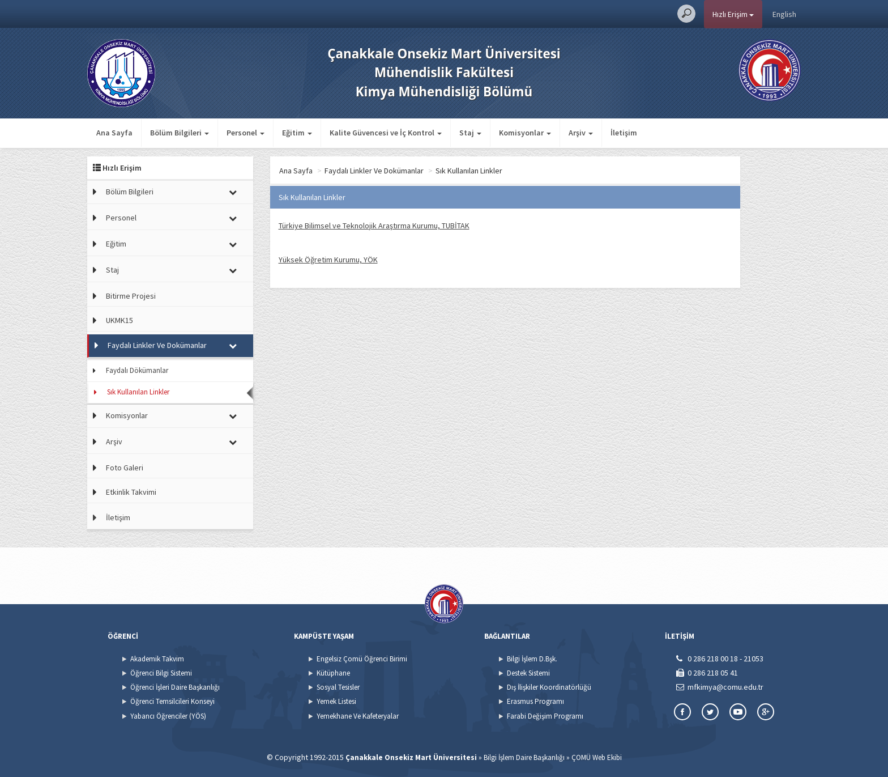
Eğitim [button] (297, 133)
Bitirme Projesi (131, 296)
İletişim (623, 133)
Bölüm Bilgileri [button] (179, 133)
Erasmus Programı (535, 701)
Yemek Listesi (336, 701)
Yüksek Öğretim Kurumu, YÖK (328, 259)
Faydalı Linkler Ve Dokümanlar (157, 345)
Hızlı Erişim (733, 14)
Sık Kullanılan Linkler (138, 392)
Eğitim (116, 244)
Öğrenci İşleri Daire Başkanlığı (175, 687)
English (784, 14)
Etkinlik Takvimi (131, 492)
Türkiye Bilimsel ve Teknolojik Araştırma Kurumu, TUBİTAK (374, 225)
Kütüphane (333, 673)
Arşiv (114, 441)
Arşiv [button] (581, 133)
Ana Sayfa (114, 133)
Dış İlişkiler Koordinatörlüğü (549, 687)
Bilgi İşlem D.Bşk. (532, 659)
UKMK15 (119, 320)
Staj (112, 270)
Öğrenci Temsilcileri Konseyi (172, 701)
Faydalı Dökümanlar (137, 370)
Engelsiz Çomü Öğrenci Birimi (362, 659)
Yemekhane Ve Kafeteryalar (358, 716)
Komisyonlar (127, 415)
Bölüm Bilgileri (129, 191)
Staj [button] (470, 133)
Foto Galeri (124, 467)
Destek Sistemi (528, 673)
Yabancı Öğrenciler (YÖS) (168, 716)
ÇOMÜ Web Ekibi (596, 757)
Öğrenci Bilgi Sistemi (161, 673)
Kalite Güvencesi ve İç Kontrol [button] (386, 133)
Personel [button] (245, 133)
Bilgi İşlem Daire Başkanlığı (524, 757)
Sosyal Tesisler (338, 687)
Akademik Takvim (157, 659)
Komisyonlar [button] (525, 133)
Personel (121, 218)
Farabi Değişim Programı (545, 716)
